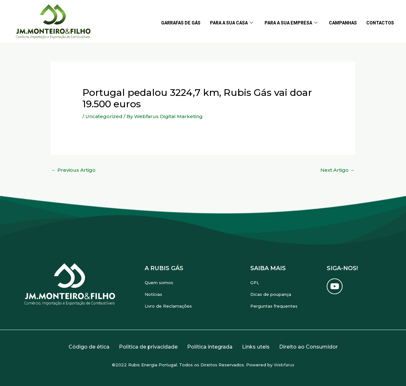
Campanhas (343, 22)
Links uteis (256, 347)
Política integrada (209, 347)
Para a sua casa (231, 23)
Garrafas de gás (180, 22)
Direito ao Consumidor (308, 347)
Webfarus (284, 364)
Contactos (380, 22)
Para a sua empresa (291, 23)
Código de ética (89, 347)
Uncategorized (103, 116)
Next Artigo (337, 170)
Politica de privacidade (148, 347)
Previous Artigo (73, 170)
